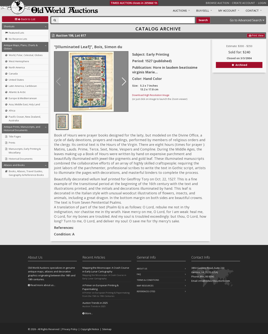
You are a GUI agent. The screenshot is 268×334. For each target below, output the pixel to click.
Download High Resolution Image (150, 95)
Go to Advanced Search (247, 20)
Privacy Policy (69, 329)
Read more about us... (41, 285)
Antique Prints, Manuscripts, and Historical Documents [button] (22, 128)
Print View (256, 35)
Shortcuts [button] (9, 26)
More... (87, 313)
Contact (252, 10)
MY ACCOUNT (227, 10)
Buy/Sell (202, 10)
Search (203, 20)
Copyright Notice (90, 329)
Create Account (243, 3)
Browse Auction (217, 3)
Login (262, 3)
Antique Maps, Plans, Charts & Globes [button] (21, 47)
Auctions (180, 10)
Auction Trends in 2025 (95, 303)
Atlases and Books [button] (14, 165)
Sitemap (106, 329)
